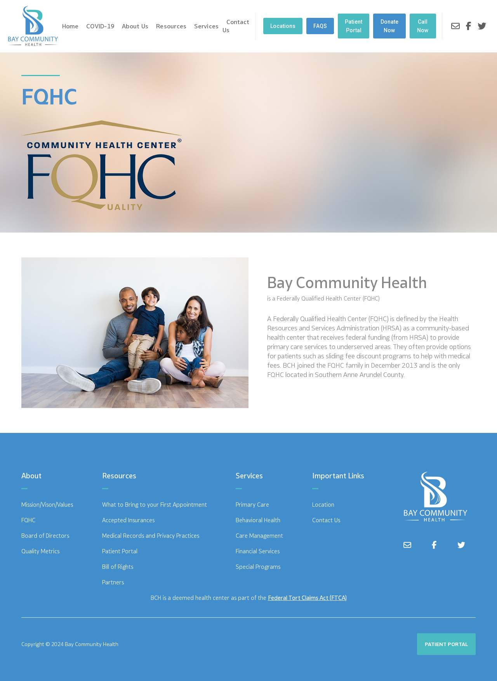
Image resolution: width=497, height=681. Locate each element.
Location (323, 504)
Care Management (259, 535)
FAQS (320, 26)
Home (70, 26)
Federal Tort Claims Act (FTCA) (307, 597)
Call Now (422, 26)
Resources (171, 26)
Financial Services (258, 551)
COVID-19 (100, 26)
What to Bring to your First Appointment (154, 504)
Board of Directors (45, 535)
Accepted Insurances (128, 520)
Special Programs (258, 566)
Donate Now (389, 26)
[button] (100, 26)
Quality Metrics (40, 551)
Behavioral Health (258, 520)
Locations (282, 26)
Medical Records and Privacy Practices (150, 535)
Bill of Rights (117, 566)
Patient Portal (353, 26)
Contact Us (235, 25)
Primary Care (252, 504)
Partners (113, 582)
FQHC (28, 520)
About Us (135, 26)
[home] (33, 26)
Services (206, 26)
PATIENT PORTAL (446, 644)
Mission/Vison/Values (47, 504)
